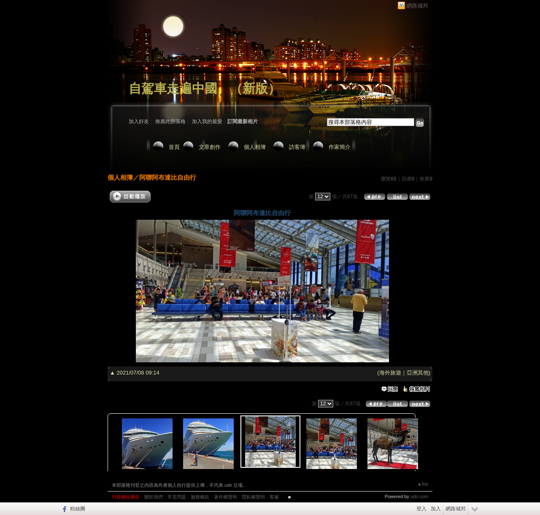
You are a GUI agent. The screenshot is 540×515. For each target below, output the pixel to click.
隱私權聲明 (253, 496)
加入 (436, 509)
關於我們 (153, 496)
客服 (274, 496)
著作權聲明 (225, 496)
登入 (421, 509)
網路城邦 (417, 6)
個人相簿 (255, 147)
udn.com (419, 496)
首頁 (174, 147)
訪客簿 (297, 147)
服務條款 (200, 496)
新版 (255, 88)
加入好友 (139, 121)
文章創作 (210, 147)
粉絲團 (77, 509)
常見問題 (176, 496)
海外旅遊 (390, 372)
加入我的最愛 (207, 121)
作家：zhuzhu (144, 100)
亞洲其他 (418, 372)
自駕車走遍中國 (173, 88)
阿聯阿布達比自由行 (167, 177)
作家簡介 (340, 147)
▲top (422, 483)
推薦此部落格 (170, 121)
